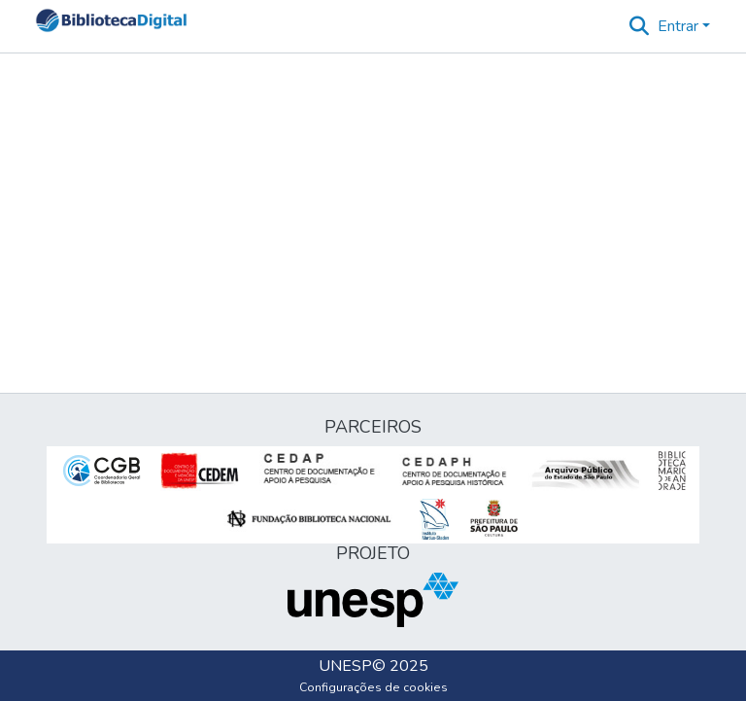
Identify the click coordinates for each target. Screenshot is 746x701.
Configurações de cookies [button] (373, 687)
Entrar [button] (680, 26)
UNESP (345, 666)
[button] (111, 26)
